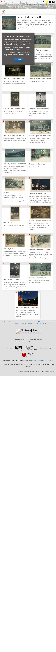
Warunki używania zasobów (36, 4)
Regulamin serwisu (26, 324)
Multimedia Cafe (50, 371)
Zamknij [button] (18, 59)
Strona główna (8, 322)
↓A (32, 2)
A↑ (39, 2)
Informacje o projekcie (22, 322)
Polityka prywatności (41, 324)
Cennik (33, 322)
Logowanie (50, 4)
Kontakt (16, 324)
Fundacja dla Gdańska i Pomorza (43, 360)
